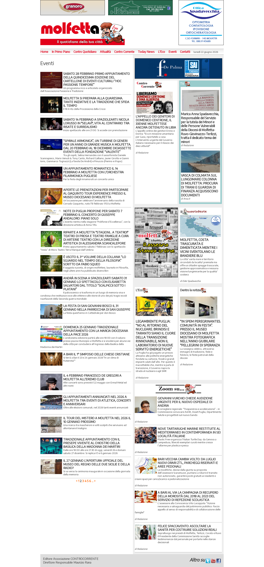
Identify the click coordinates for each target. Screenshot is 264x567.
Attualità (105, 52)
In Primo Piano (61, 52)
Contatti (185, 52)
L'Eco (161, 52)
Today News (146, 52)
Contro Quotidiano (85, 52)
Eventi (172, 52)
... (92, 481)
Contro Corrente (124, 52)
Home (44, 52)
